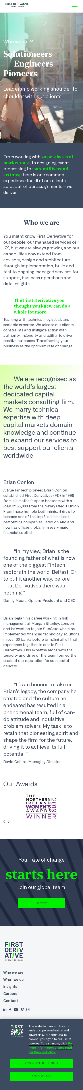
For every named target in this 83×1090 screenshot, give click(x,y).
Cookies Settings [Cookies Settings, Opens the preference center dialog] (41, 1063)
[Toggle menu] (75, 5)
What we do (13, 979)
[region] (41, 1054)
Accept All (41, 1076)
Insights (10, 986)
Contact (10, 1000)
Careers (41, 903)
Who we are (13, 972)
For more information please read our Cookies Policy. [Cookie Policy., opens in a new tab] (51, 1048)
